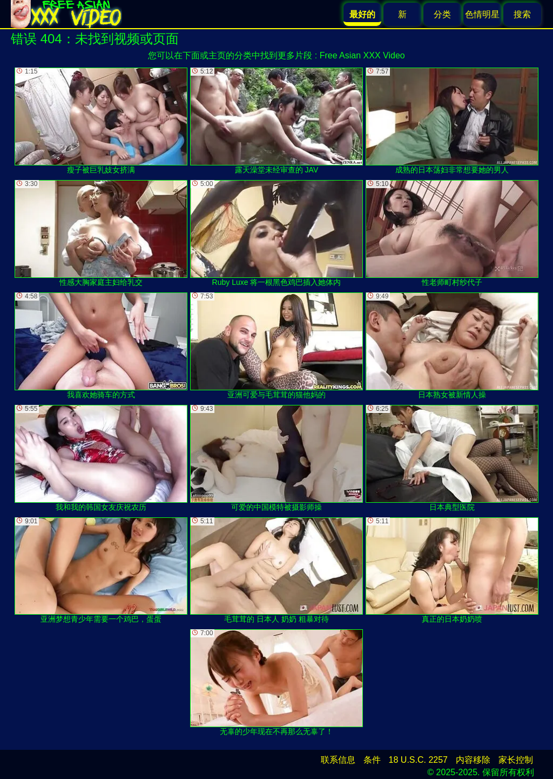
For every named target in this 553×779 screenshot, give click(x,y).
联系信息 (338, 759)
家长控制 (515, 759)
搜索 (522, 14)
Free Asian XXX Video (362, 55)
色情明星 (482, 14)
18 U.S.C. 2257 (418, 759)
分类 (442, 14)
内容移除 (473, 759)
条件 (372, 759)
